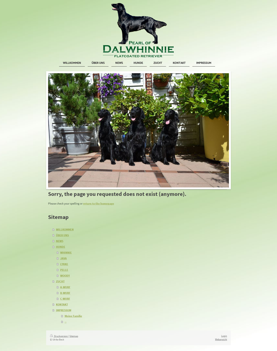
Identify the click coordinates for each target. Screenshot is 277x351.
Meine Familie (73, 316)
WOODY (65, 275)
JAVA (63, 258)
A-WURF (65, 287)
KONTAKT (62, 304)
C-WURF (65, 298)
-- (66, 322)
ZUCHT (60, 281)
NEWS (59, 241)
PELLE (64, 270)
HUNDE (60, 247)
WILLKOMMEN (65, 229)
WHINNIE (66, 252)
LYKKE (64, 264)
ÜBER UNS (62, 235)
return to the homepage (98, 203)
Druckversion (59, 336)
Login (224, 336)
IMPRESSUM (63, 310)
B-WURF (65, 293)
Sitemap (73, 336)
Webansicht (221, 339)
